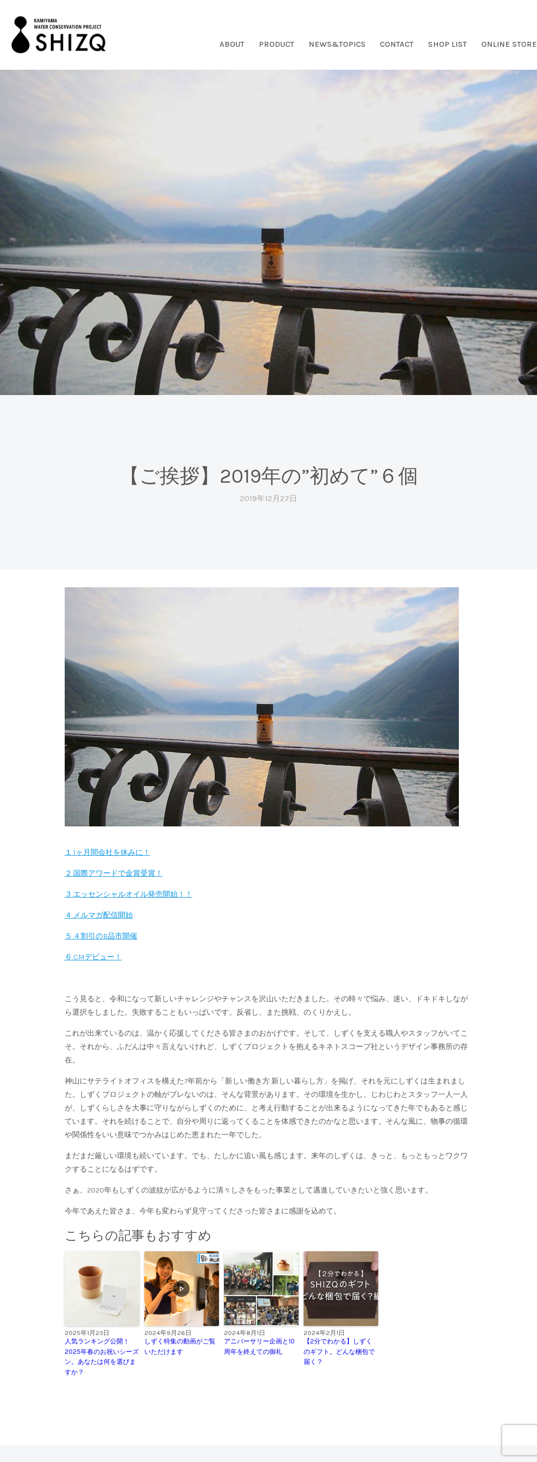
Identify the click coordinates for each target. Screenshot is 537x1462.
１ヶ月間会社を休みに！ (107, 852)
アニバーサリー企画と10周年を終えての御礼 (259, 1346)
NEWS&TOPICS (337, 44)
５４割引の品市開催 (101, 935)
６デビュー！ (93, 956)
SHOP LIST (447, 44)
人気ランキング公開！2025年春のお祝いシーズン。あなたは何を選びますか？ (102, 1356)
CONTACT (397, 44)
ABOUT (231, 44)
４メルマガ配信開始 (99, 915)
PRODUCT (276, 44)
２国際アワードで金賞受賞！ (114, 873)
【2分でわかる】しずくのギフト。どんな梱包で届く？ (339, 1351)
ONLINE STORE (509, 44)
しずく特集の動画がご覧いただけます (179, 1346)
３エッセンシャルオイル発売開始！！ (129, 894)
